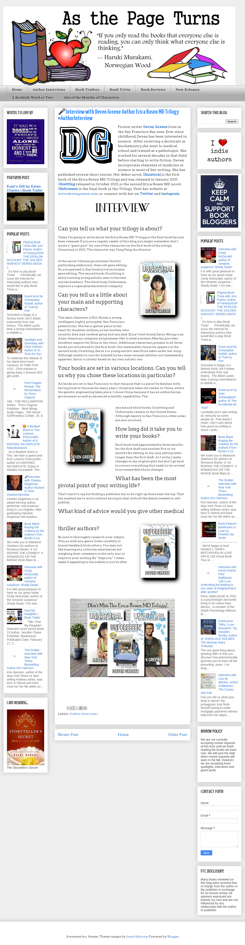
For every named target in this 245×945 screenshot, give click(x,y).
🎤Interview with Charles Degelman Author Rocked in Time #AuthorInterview (25, 485)
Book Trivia (120, 89)
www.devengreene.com (78, 194)
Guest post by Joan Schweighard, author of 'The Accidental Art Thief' (219, 398)
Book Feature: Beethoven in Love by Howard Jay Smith (227, 531)
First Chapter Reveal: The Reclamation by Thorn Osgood (33, 390)
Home (17, 89)
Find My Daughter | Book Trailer (32, 614)
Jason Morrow (137, 936)
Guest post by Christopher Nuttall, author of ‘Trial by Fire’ (33, 303)
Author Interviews (49, 89)
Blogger (173, 936)
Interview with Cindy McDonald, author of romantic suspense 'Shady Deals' (24, 576)
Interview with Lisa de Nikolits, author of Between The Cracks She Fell (219, 684)
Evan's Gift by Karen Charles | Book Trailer (25, 188)
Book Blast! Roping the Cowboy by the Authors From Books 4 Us (34, 531)
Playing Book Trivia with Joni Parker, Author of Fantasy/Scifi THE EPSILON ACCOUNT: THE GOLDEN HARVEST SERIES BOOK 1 (25, 254)
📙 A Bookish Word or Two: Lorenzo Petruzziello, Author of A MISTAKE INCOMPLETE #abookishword (23, 437)
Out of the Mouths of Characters (91, 97)
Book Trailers (87, 89)
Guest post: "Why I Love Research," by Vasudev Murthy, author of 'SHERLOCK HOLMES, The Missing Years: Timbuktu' (219, 633)
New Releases (187, 89)
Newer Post (68, 734)
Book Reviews (153, 89)
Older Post (177, 734)
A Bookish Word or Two (32, 97)
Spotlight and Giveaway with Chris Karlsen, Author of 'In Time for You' (34, 347)
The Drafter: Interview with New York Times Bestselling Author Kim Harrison (24, 659)
